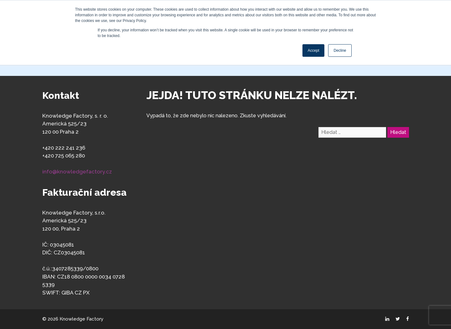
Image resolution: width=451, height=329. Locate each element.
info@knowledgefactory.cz (77, 171)
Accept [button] (313, 50)
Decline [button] (339, 50)
